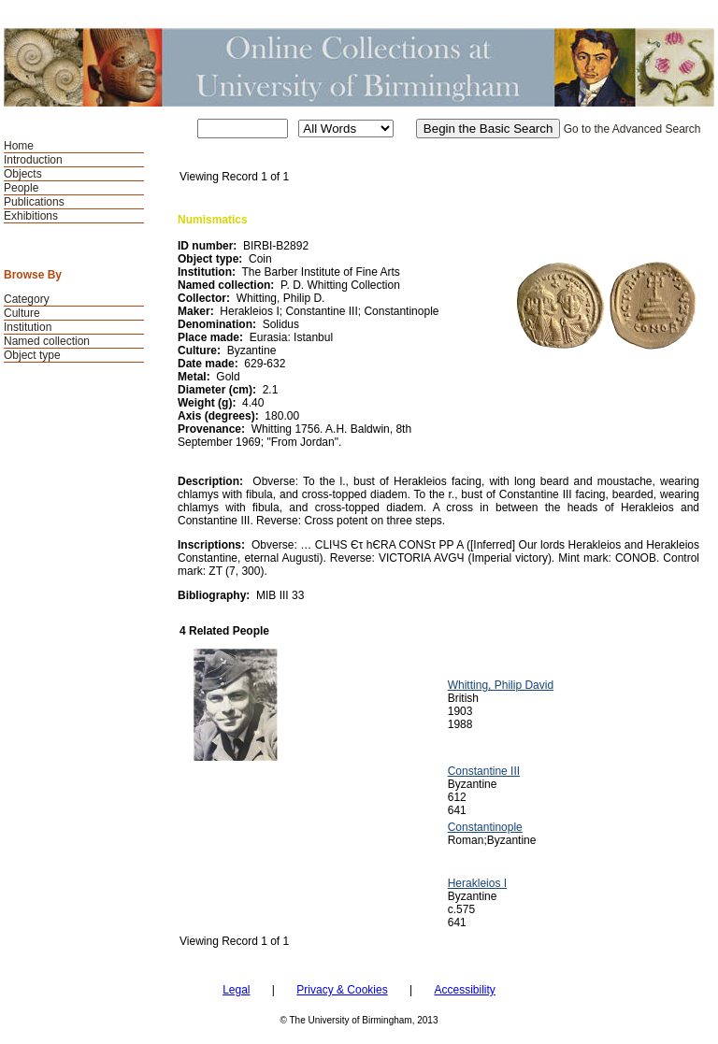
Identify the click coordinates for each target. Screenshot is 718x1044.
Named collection (47, 341)
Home (19, 145)
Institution (27, 327)
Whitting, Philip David (500, 685)
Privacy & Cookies (341, 989)
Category (27, 299)
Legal (236, 989)
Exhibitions (31, 215)
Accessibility (464, 989)
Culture (22, 313)
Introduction (33, 159)
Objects (23, 173)
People (21, 187)
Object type (32, 355)
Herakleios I (477, 883)
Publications (34, 201)
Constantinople (485, 827)
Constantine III (484, 771)
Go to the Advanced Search (632, 129)
